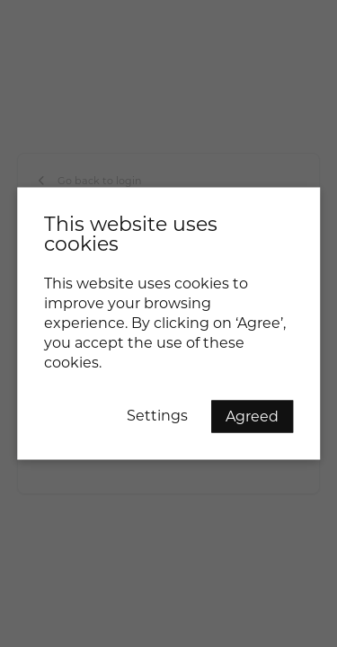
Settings (157, 415)
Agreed (252, 416)
